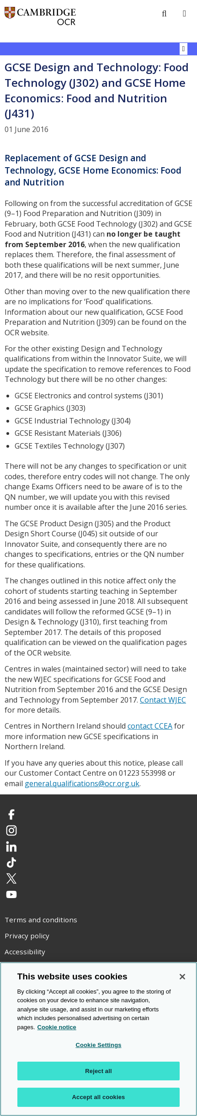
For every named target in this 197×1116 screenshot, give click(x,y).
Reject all (98, 1071)
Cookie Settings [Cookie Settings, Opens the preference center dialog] (98, 1045)
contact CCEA (150, 726)
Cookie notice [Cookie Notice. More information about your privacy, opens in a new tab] (56, 1027)
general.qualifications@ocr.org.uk (82, 783)
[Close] (182, 977)
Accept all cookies (98, 1097)
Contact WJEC (163, 700)
